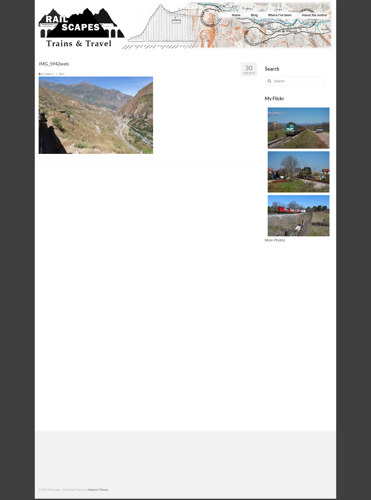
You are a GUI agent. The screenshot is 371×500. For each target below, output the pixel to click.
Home (236, 15)
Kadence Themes (98, 489)
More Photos (275, 240)
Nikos (49, 74)
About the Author (314, 15)
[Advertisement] (299, 338)
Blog (254, 15)
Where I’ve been (279, 15)
